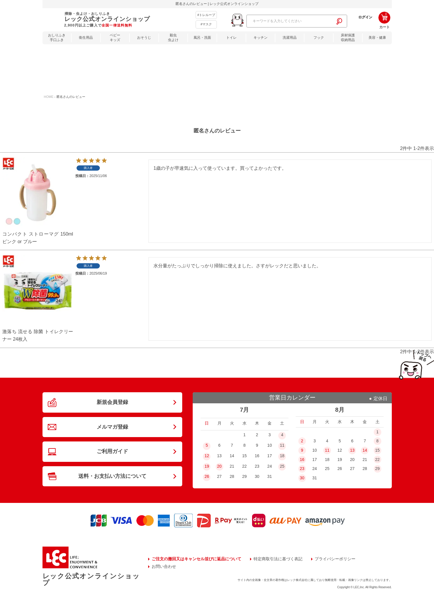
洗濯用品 (290, 38)
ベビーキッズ (115, 37)
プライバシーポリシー (335, 558)
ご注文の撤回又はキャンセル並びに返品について (196, 558)
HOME (49, 96)
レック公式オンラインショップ (90, 579)
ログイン (365, 17)
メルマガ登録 (112, 427)
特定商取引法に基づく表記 (278, 558)
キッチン (261, 38)
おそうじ (144, 38)
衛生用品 (86, 38)
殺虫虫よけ (173, 37)
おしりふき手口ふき (56, 37)
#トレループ (206, 15)
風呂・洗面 (202, 38)
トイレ (231, 38)
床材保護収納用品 (348, 37)
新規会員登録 (112, 402)
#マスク (206, 24)
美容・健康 (377, 38)
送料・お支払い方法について (112, 476)
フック (318, 38)
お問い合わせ (164, 566)
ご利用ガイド (112, 451)
